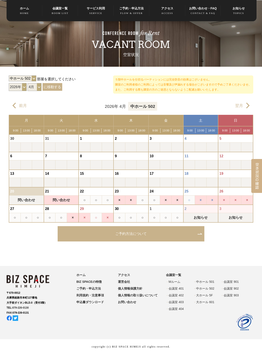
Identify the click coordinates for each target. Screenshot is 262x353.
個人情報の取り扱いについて (138, 295)
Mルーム (174, 281)
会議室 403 (176, 302)
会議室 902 (231, 288)
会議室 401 (176, 288)
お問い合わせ (127, 302)
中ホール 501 (205, 281)
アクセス (167, 11)
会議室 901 (231, 281)
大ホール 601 (205, 302)
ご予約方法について (131, 234)
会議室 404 (176, 309)
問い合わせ (26, 200)
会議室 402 (176, 295)
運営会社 (124, 281)
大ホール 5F (204, 295)
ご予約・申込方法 (131, 11)
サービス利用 (96, 11)
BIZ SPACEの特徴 (89, 281)
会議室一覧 (60, 11)
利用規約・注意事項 (90, 295)
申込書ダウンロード (90, 302)
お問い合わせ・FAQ (203, 11)
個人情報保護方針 (130, 288)
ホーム (24, 11)
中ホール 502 (205, 288)
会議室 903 (231, 295)
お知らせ (238, 11)
